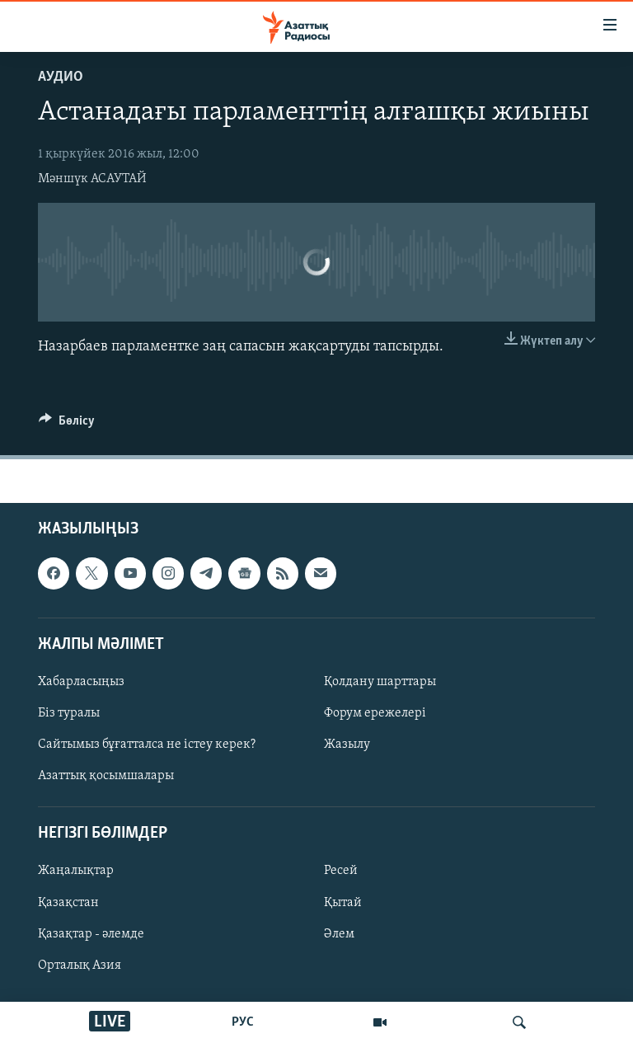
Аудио (60, 77)
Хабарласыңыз (81, 681)
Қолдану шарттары (380, 681)
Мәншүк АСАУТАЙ (92, 179)
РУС (243, 1022)
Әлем (339, 934)
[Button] (67, 424)
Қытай (343, 902)
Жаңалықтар (76, 871)
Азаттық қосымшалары (106, 776)
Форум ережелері (375, 713)
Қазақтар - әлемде (91, 934)
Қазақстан (68, 902)
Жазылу (347, 745)
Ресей (341, 871)
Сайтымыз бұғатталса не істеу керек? (147, 745)
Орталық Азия (79, 965)
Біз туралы (69, 713)
